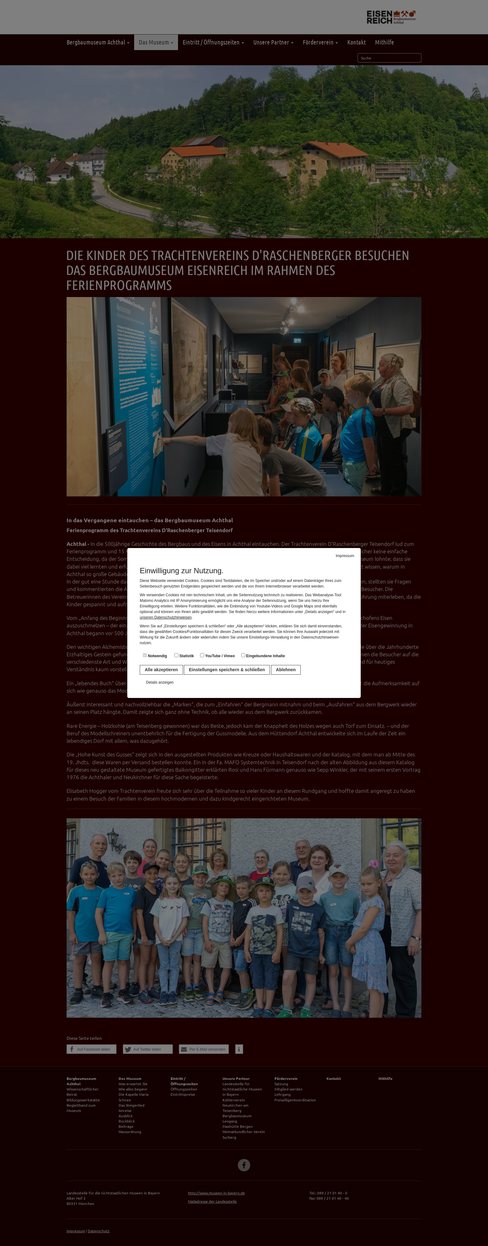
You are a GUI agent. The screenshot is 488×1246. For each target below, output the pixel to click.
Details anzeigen (160, 682)
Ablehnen (286, 669)
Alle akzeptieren (161, 669)
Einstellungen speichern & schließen (227, 669)
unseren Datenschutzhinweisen (166, 617)
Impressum (345, 556)
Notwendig (155, 655)
